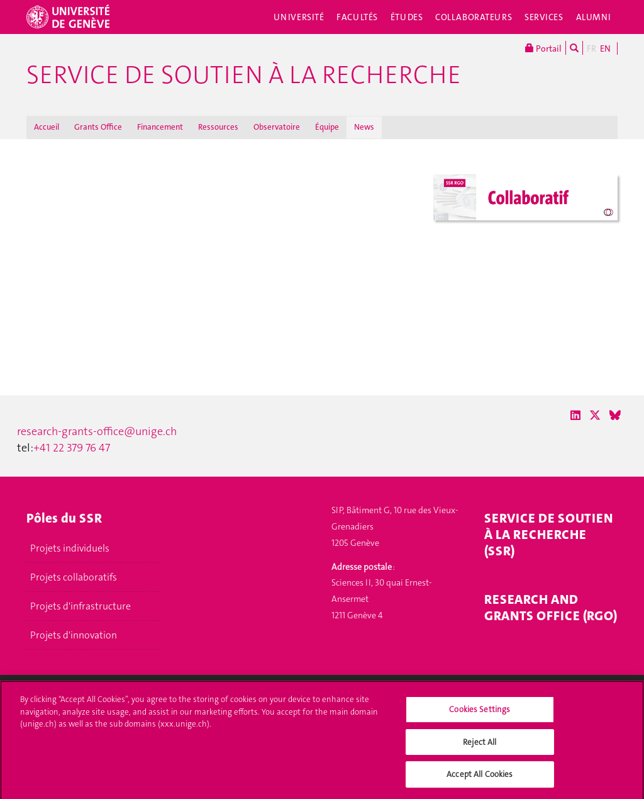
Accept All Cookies (480, 779)
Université (299, 17)
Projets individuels (69, 548)
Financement (160, 127)
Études (407, 17)
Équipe (327, 127)
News (364, 127)
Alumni (593, 17)
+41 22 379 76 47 (71, 447)
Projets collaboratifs (73, 577)
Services (544, 17)
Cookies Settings (479, 715)
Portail (543, 48)
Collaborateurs (473, 17)
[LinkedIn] (575, 415)
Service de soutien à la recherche (243, 75)
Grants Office (98, 127)
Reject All (479, 747)
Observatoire (276, 127)
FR (591, 48)
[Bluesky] (615, 415)
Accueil (46, 127)
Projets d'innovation (73, 635)
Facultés (357, 17)
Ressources (218, 127)
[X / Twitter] (595, 415)
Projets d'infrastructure (80, 606)
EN (605, 48)
